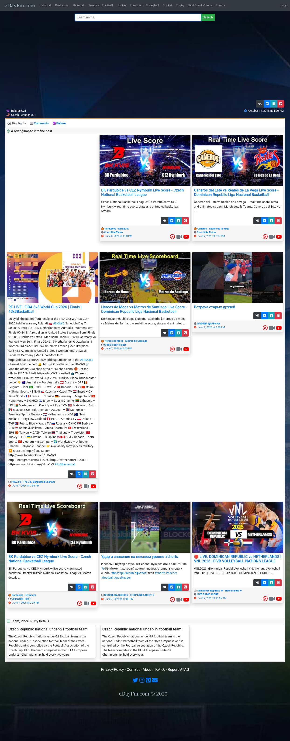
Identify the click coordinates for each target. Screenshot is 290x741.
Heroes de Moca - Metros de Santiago (126, 340)
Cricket (167, 5)
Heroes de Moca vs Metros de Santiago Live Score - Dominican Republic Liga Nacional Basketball (144, 309)
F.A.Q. (160, 669)
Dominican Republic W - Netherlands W (219, 590)
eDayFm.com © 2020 (143, 694)
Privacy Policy (112, 669)
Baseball (78, 5)
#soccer (171, 573)
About (148, 669)
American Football (100, 5)
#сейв (129, 573)
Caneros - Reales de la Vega (213, 228)
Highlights (16, 123)
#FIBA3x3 (86, 360)
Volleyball (152, 5)
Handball (136, 5)
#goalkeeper (122, 577)
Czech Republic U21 (23, 115)
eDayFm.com (20, 5)
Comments (39, 123)
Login (284, 5)
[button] (260, 104)
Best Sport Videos (200, 5)
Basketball (62, 5)
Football (46, 5)
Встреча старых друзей (214, 307)
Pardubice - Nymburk (117, 228)
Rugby (180, 5)
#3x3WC (58, 323)
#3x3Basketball (65, 464)
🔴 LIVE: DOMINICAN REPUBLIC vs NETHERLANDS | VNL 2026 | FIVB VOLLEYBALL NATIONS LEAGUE (237, 558)
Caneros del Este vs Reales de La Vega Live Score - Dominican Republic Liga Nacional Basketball (236, 192)
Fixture (59, 123)
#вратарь (117, 573)
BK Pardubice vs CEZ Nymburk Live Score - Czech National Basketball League (142, 192)
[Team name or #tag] (138, 17)
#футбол (141, 573)
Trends (220, 5)
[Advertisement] (143, 61)
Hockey (122, 5)
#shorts (160, 573)
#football (107, 577)
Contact (133, 669)
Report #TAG (178, 669)
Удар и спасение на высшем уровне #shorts (139, 556)
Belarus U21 (18, 110)
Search (208, 17)
